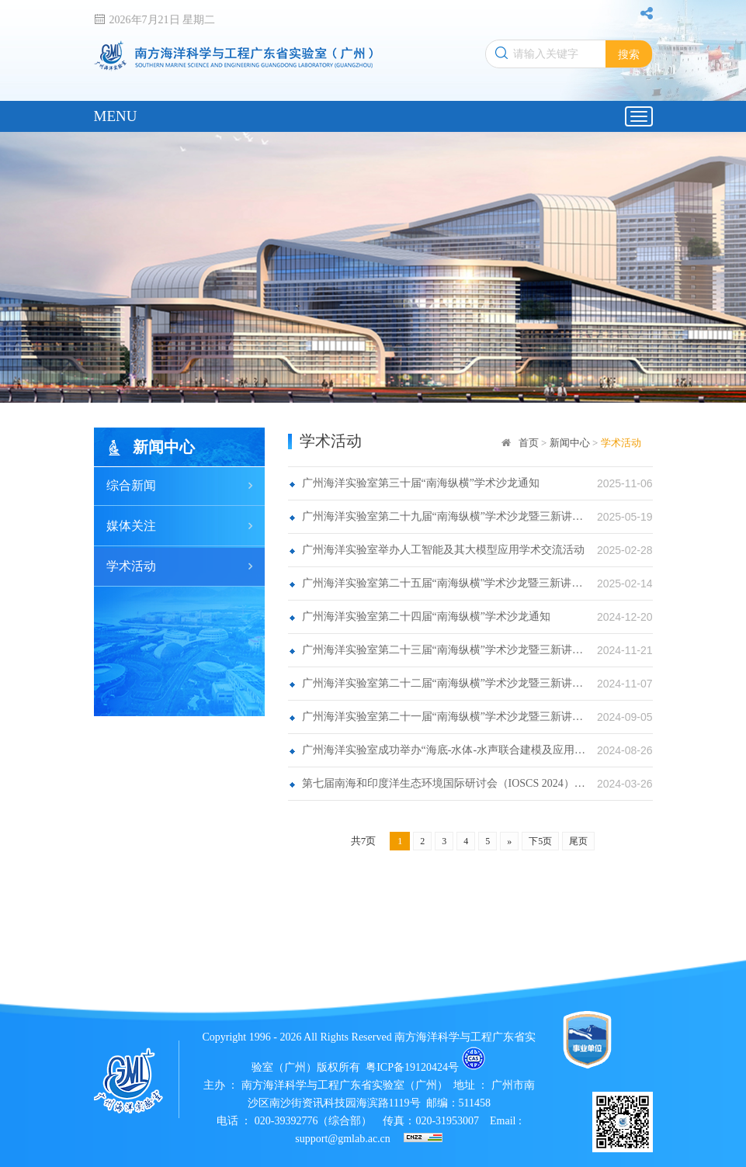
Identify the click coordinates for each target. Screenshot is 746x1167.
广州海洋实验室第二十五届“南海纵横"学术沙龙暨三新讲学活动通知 (444, 583)
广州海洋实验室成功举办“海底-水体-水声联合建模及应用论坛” (444, 750)
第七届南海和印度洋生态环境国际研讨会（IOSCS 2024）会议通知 (444, 783)
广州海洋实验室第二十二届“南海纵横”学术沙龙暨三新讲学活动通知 (444, 683)
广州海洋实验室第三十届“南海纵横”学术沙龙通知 (421, 483)
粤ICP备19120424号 (412, 1067)
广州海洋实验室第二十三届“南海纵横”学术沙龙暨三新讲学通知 (444, 650)
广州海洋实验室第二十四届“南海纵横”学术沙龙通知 (426, 616)
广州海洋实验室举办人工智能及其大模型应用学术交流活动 (443, 550)
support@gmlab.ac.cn (344, 1138)
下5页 (540, 841)
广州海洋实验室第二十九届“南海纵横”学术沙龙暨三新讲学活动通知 (444, 516)
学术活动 (131, 566)
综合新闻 (131, 485)
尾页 (578, 841)
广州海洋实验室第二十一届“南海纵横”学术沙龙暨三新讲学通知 (444, 716)
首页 (529, 442)
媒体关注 (131, 525)
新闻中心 (570, 442)
